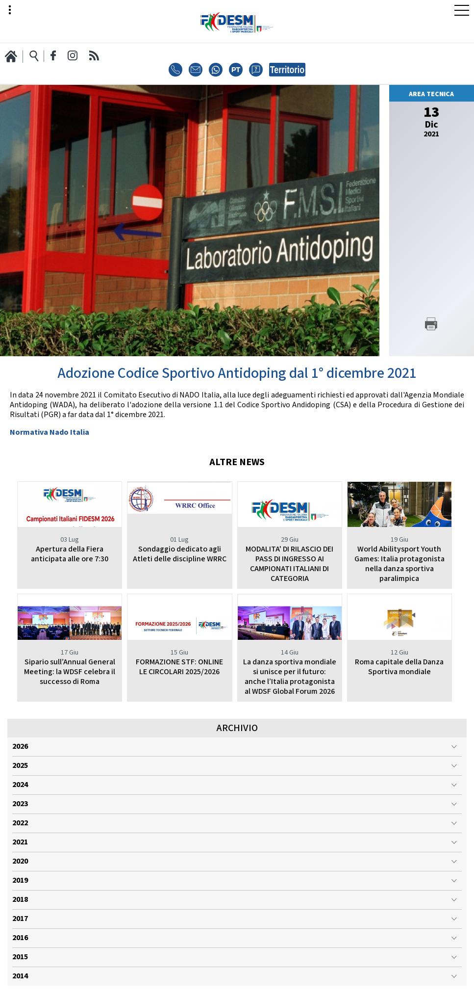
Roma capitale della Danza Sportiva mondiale (399, 667)
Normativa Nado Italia (49, 432)
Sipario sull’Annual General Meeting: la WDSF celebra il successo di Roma (69, 672)
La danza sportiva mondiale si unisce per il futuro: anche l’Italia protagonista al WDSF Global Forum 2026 (289, 677)
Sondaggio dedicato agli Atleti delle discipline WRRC (179, 554)
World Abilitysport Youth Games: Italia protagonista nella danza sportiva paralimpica (399, 564)
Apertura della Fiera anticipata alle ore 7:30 (69, 554)
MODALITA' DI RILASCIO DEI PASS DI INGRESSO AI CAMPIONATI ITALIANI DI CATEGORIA (289, 564)
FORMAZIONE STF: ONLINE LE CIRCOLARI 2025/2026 (179, 667)
